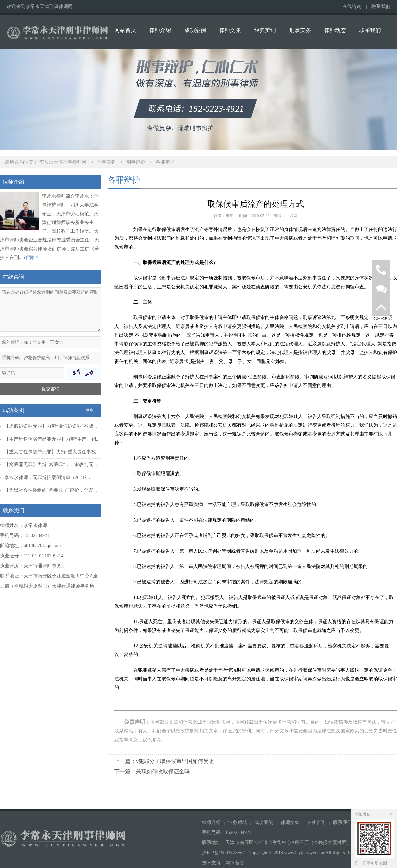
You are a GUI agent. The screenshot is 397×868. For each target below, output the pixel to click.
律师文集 (230, 30)
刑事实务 (300, 30)
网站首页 (125, 30)
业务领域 (237, 822)
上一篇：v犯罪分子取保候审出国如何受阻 (164, 761)
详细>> (31, 257)
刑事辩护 (135, 162)
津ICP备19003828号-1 (224, 852)
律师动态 (335, 30)
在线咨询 (351, 6)
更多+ (90, 410)
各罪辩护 (165, 162)
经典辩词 (265, 30)
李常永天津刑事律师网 (62, 162)
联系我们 (380, 6)
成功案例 (195, 30)
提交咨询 (50, 388)
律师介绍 (160, 30)
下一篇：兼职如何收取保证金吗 (152, 772)
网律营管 (234, 862)
